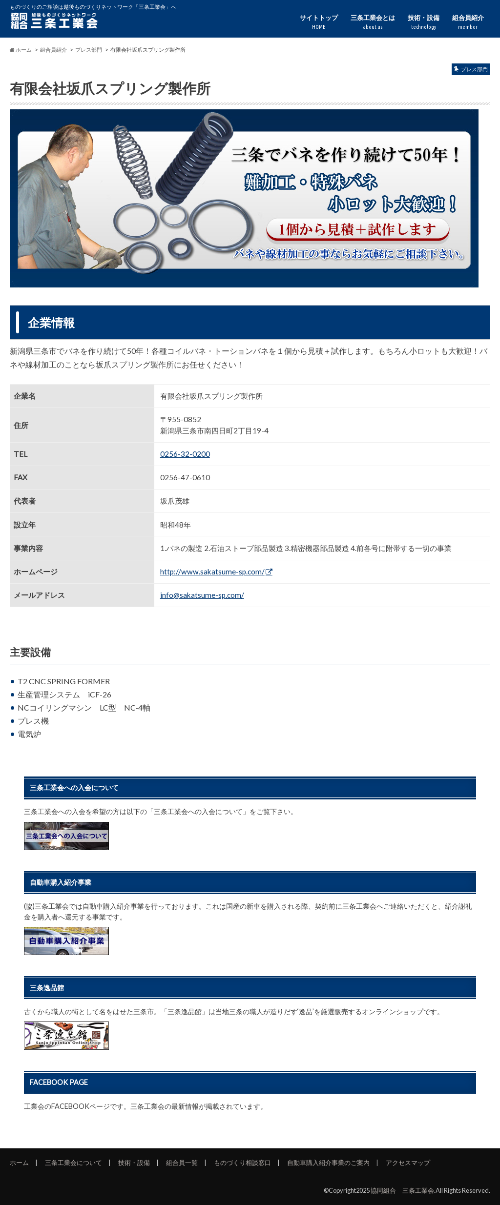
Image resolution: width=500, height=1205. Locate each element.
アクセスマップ (408, 1162)
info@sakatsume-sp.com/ (202, 595)
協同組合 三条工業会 (402, 1190)
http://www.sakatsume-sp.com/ (212, 571)
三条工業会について (73, 1162)
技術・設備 (423, 22)
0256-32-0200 (185, 453)
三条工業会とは (373, 22)
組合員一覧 (182, 1162)
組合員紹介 (468, 22)
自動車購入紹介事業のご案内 (328, 1162)
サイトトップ (319, 22)
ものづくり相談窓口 (242, 1162)
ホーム (19, 1162)
